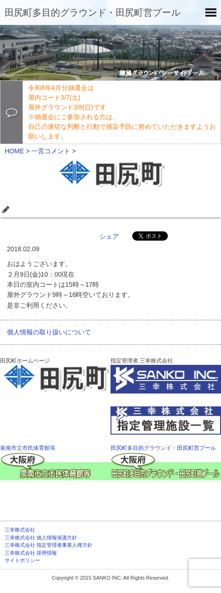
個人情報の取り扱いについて (49, 332)
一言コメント (50, 151)
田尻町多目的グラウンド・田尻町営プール (92, 12)
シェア (109, 236)
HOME (14, 151)
